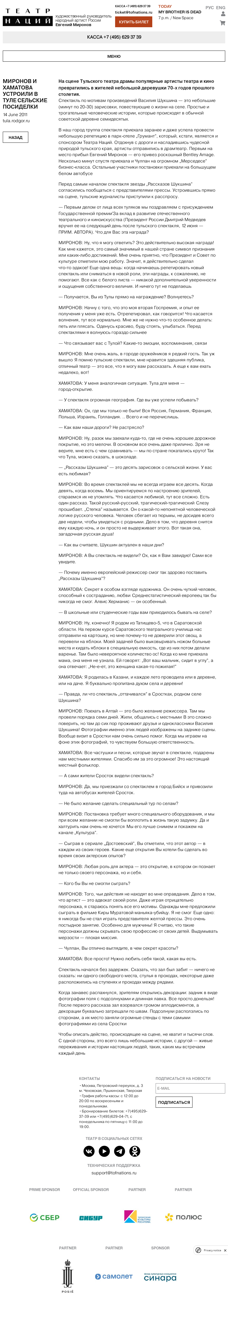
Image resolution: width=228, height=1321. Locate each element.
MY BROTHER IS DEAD (179, 11)
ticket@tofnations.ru (133, 12)
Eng (220, 7)
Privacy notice (212, 1250)
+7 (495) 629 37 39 (138, 6)
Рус (210, 7)
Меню (114, 56)
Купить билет (134, 21)
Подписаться (174, 1102)
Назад (15, 137)
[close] (225, 1250)
